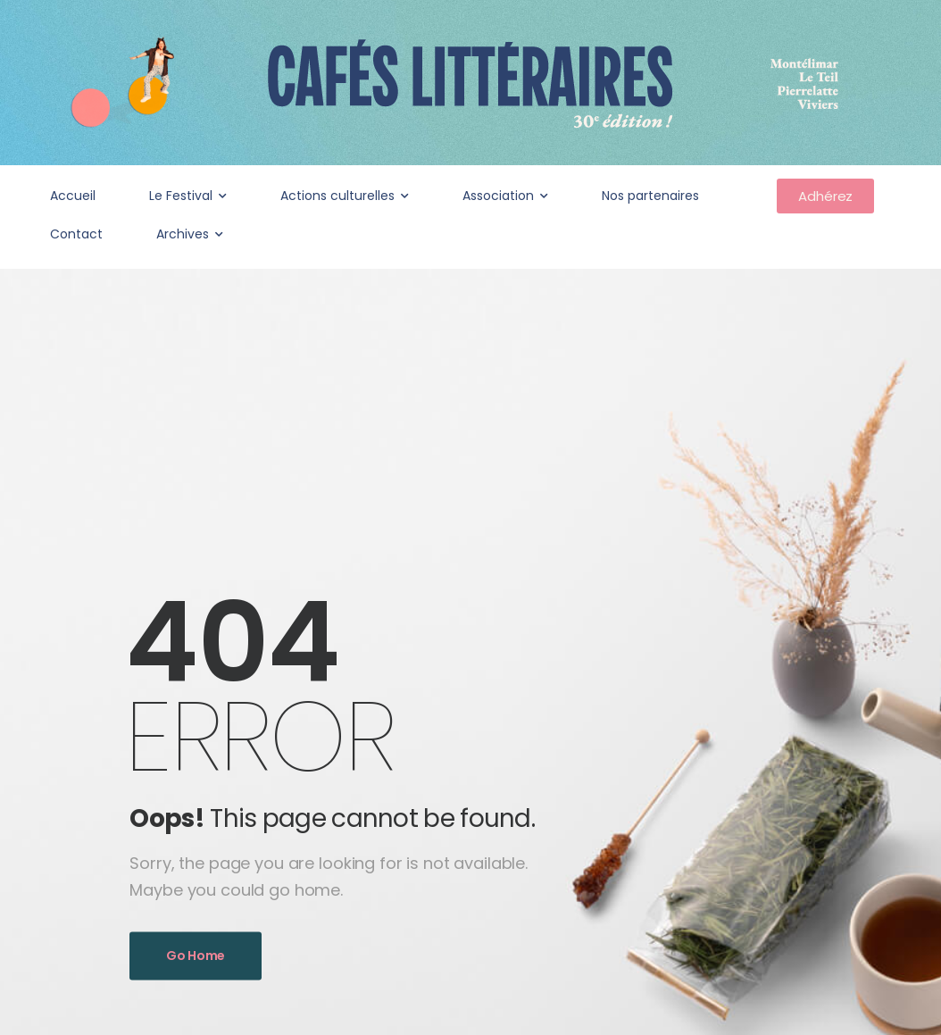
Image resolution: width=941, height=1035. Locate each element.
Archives (182, 234)
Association (498, 195)
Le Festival (180, 195)
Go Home (195, 955)
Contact (76, 234)
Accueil (73, 195)
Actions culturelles (337, 195)
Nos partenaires (650, 195)
